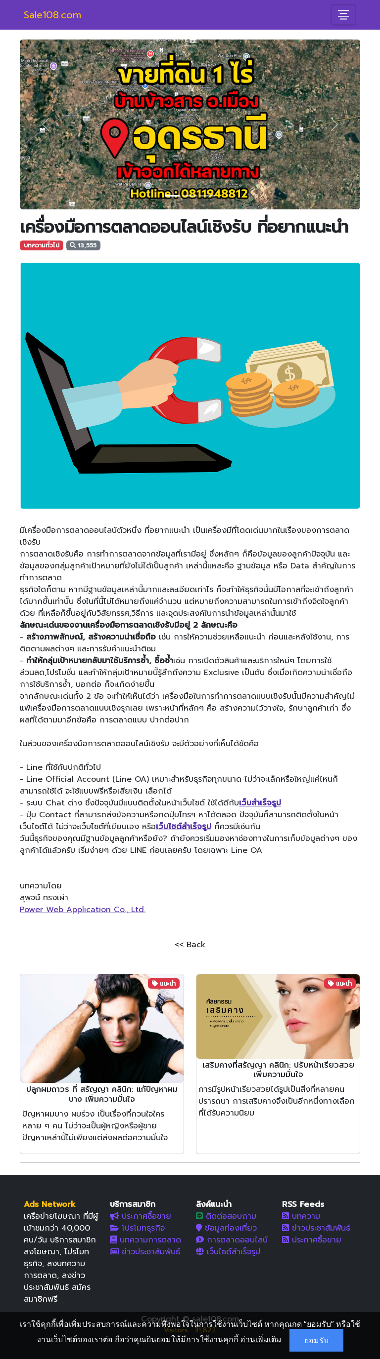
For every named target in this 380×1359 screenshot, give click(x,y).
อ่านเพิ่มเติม (261, 1339)
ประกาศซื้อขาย (140, 1216)
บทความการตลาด (145, 1240)
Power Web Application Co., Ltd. (82, 910)
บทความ (301, 1216)
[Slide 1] (172, 195)
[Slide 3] (207, 195)
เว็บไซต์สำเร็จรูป (228, 1252)
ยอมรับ (316, 1340)
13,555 (83, 245)
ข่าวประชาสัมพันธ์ (145, 1252)
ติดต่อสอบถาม (226, 1216)
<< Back (190, 945)
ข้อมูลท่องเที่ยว (226, 1228)
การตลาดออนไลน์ (232, 1240)
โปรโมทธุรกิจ (137, 1228)
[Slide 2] (190, 195)
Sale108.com (52, 14)
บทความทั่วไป (41, 245)
